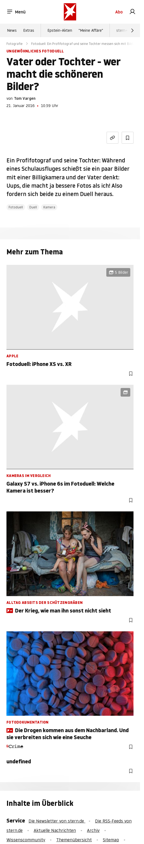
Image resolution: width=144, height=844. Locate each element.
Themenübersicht (74, 839)
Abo (119, 12)
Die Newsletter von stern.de (57, 821)
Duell (33, 207)
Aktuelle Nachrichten (55, 830)
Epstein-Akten (59, 30)
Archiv (93, 830)
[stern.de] (70, 11)
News (12, 30)
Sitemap (111, 839)
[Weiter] (132, 30)
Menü (16, 12)
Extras (28, 30)
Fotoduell (16, 207)
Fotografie (14, 44)
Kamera (49, 207)
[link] (132, 11)
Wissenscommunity (25, 839)
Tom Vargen (25, 98)
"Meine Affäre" (91, 30)
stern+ (122, 30)
